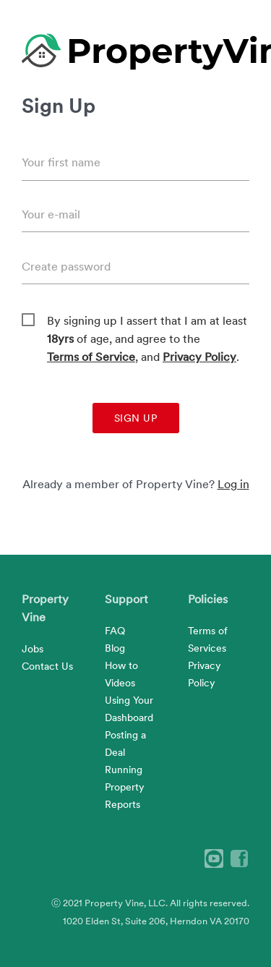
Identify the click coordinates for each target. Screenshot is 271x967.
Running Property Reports (125, 787)
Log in (233, 484)
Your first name (61, 162)
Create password (66, 266)
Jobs (32, 648)
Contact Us (47, 666)
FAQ (115, 630)
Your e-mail (51, 214)
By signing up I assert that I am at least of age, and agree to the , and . (147, 321)
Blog (115, 648)
